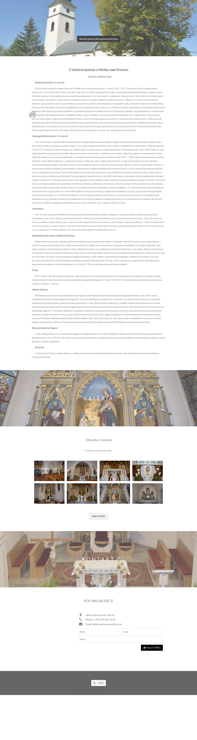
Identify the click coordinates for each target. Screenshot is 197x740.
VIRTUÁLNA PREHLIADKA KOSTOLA (98, 39)
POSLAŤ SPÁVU (152, 647)
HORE (99, 683)
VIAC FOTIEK (98, 516)
